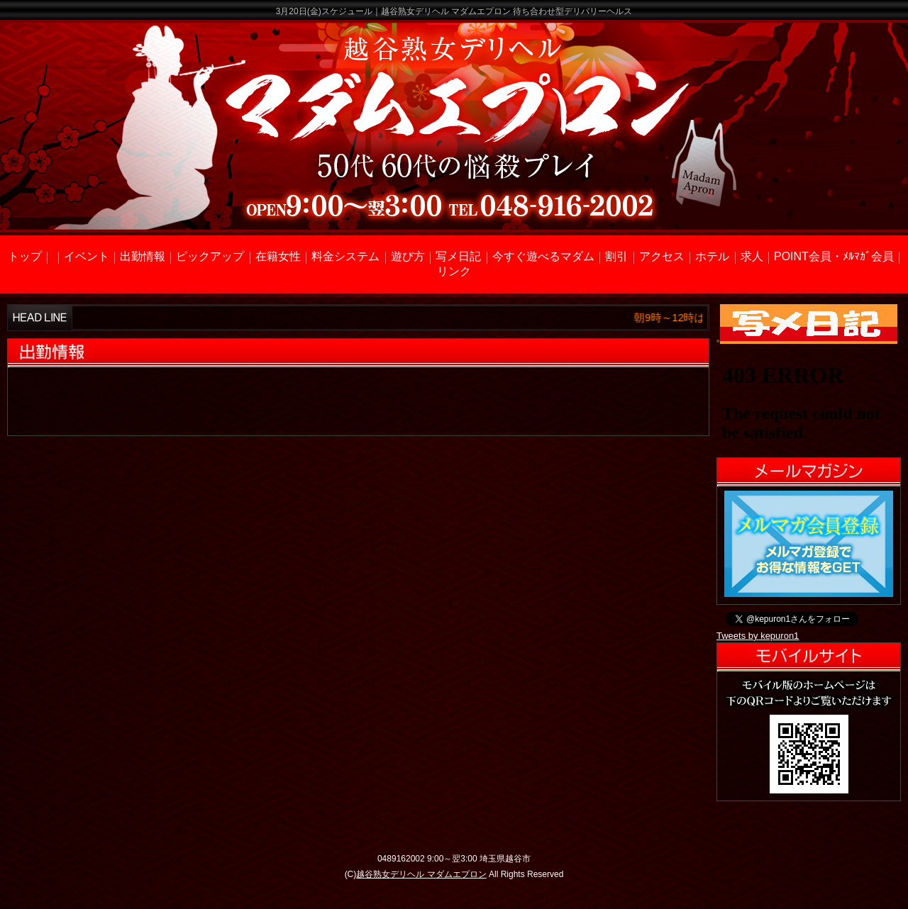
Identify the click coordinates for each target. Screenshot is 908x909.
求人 (752, 256)
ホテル (712, 256)
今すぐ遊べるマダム (543, 256)
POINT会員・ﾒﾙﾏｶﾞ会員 (834, 256)
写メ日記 (458, 256)
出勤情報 (142, 256)
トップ (25, 256)
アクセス (662, 256)
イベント (86, 256)
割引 (616, 256)
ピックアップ (210, 256)
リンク (454, 271)
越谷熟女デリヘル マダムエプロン (421, 874)
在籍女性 (278, 256)
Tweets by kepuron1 (757, 635)
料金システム (345, 256)
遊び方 (408, 256)
